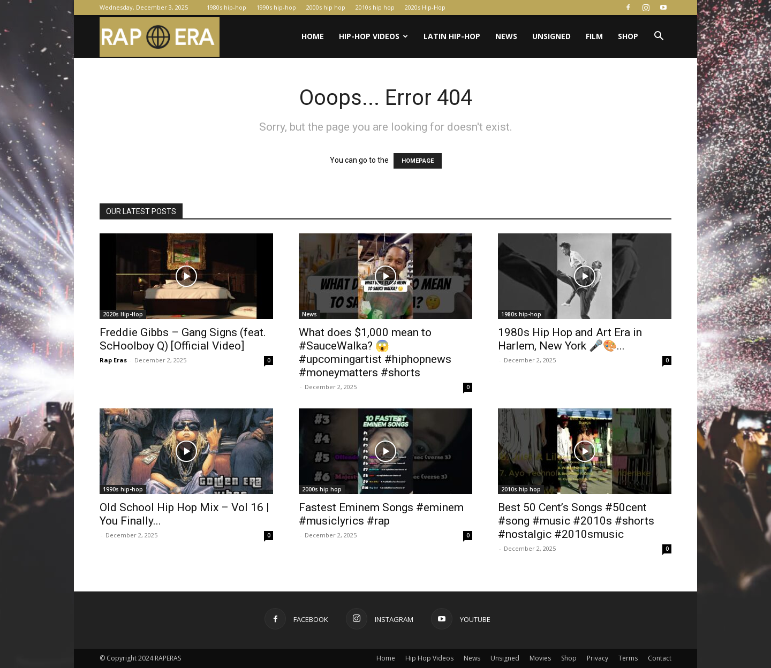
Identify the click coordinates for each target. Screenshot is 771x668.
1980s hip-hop (226, 7)
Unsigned (551, 36)
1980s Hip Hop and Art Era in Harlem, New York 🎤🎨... (570, 339)
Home (312, 36)
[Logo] (160, 36)
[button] (658, 37)
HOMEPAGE (418, 160)
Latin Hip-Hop (452, 36)
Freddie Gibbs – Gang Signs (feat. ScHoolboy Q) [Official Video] (183, 339)
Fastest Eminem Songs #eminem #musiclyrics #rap (381, 514)
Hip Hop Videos (429, 658)
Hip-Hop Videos (373, 36)
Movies (540, 658)
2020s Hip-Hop (425, 7)
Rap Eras (113, 360)
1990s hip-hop (276, 7)
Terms (628, 658)
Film (594, 36)
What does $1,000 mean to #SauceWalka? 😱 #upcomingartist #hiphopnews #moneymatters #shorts (375, 352)
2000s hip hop (325, 7)
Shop (628, 36)
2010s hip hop (375, 7)
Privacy (597, 658)
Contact (659, 658)
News (506, 36)
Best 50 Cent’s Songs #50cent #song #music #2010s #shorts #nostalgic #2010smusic (576, 521)
